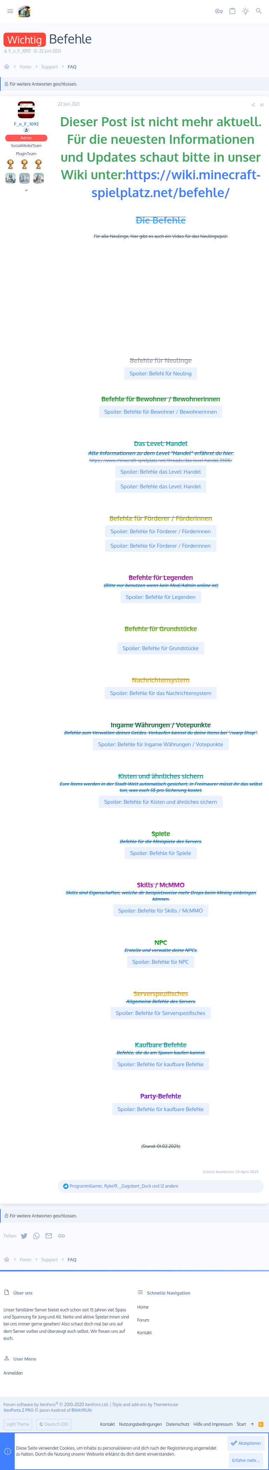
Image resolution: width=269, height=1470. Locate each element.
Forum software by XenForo (56, 1404)
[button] (10, 11)
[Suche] (258, 11)
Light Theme (17, 1424)
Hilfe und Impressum (213, 1424)
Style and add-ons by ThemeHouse (145, 1404)
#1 (262, 105)
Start (241, 1424)
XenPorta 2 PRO (19, 1410)
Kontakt (144, 1332)
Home (143, 1307)
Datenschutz (177, 1424)
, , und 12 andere (124, 1186)
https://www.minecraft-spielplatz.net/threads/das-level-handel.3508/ (160, 460)
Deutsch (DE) (54, 1424)
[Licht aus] (245, 11)
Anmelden (13, 1373)
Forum (143, 1320)
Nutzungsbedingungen (140, 1424)
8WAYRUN (81, 1410)
